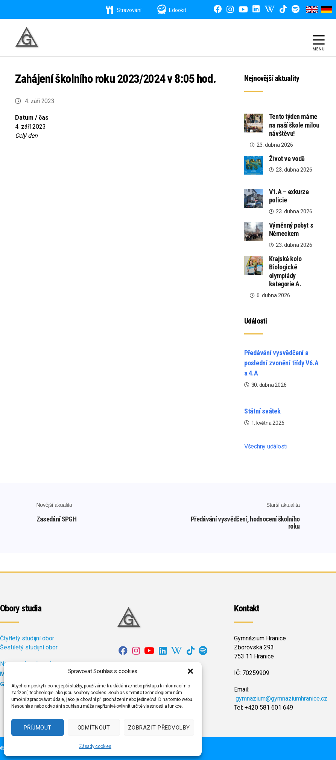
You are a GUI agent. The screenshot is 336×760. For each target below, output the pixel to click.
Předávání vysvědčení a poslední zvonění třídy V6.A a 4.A (281, 363)
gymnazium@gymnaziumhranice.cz (281, 698)
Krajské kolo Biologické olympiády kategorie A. (285, 271)
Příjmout (38, 727)
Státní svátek (262, 411)
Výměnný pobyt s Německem (291, 229)
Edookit (177, 10)
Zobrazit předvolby (159, 727)
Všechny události (265, 446)
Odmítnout (94, 727)
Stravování (123, 10)
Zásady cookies (95, 746)
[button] (190, 671)
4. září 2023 (40, 101)
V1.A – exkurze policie (289, 196)
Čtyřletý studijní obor (27, 638)
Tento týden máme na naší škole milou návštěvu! (294, 124)
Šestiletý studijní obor (29, 647)
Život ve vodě (287, 159)
